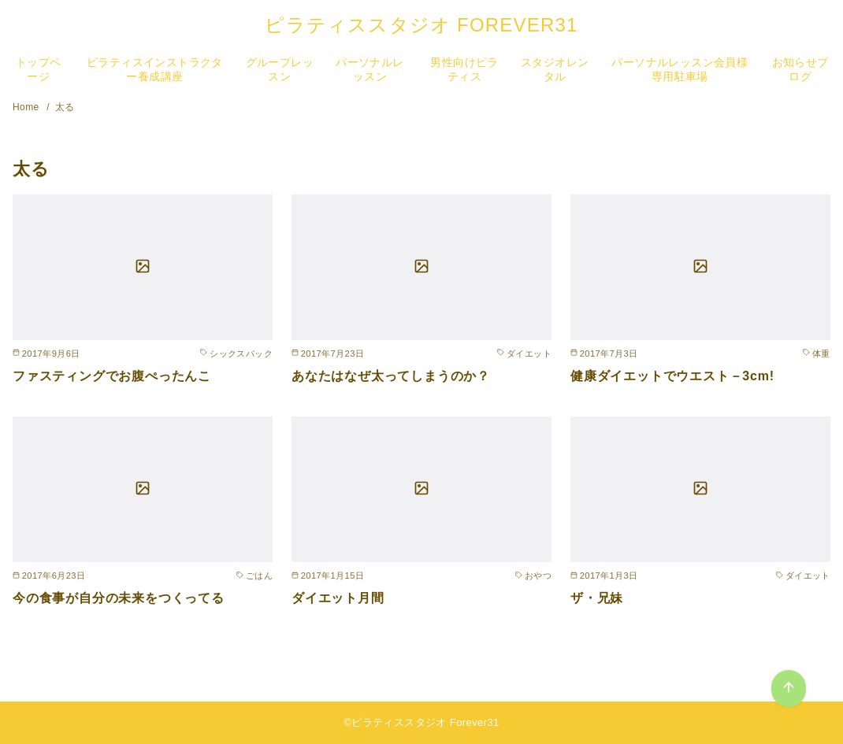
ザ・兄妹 (596, 598)
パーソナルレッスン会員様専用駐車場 (679, 69)
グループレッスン (280, 69)
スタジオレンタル (555, 69)
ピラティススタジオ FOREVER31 (421, 24)
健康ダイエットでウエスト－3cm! (672, 376)
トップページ (38, 69)
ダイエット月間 (338, 598)
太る (65, 107)
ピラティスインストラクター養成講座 (155, 69)
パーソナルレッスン (369, 69)
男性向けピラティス (464, 69)
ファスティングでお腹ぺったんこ (112, 376)
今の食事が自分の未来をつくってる (119, 598)
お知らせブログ (800, 69)
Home (27, 107)
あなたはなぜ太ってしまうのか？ (391, 376)
